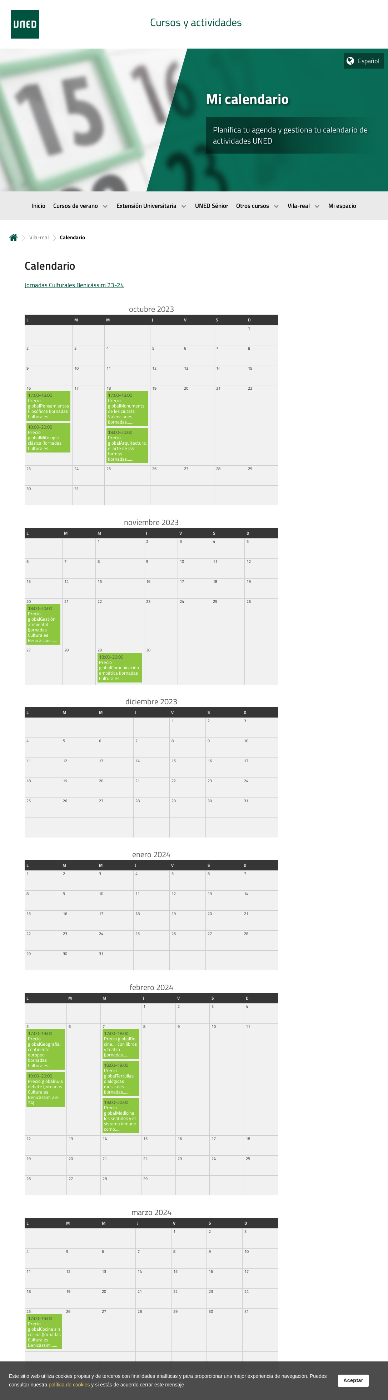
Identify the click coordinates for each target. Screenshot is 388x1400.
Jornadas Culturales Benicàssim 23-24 (74, 285)
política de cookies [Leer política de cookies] (69, 1385)
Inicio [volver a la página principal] (13, 237)
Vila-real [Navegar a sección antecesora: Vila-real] (39, 237)
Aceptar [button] (353, 1380)
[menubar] (194, 206)
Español (368, 61)
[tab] (194, 24)
